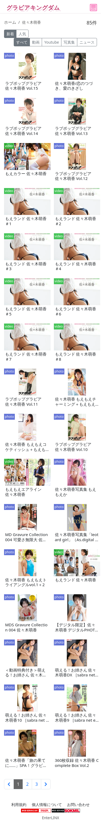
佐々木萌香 (31, 22)
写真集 (69, 42)
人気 (22, 33)
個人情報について (47, 804)
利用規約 (18, 804)
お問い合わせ (78, 804)
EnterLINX (50, 817)
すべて (21, 42)
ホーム (10, 22)
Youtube (51, 42)
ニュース (87, 42)
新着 (10, 33)
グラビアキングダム (33, 7)
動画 (36, 42)
